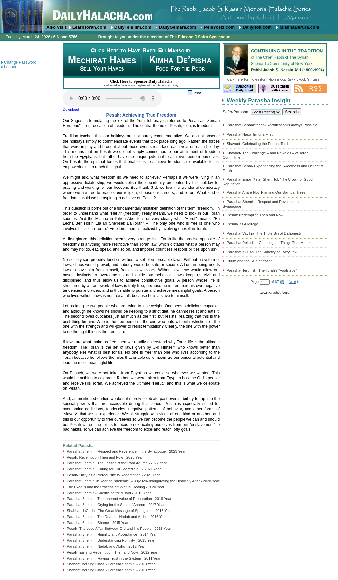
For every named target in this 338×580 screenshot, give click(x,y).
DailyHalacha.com (169, 12)
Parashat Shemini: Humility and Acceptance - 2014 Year (112, 534)
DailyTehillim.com (132, 27)
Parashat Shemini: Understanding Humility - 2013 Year (110, 540)
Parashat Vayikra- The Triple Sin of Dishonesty (264, 233)
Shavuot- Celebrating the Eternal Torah (258, 144)
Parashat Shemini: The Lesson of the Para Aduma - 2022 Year (117, 463)
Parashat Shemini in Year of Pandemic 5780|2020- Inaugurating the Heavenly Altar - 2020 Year (143, 481)
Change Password (20, 62)
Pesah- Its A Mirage (242, 224)
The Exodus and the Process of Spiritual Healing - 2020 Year (115, 487)
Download (71, 109)
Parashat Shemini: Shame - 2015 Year (97, 523)
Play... (112, 98)
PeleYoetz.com (219, 27)
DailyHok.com (257, 27)
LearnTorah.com (89, 27)
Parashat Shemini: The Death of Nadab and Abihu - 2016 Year (117, 517)
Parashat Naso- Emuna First (250, 134)
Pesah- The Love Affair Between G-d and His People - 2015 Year (119, 528)
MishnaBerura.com (299, 27)
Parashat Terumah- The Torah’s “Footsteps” (262, 270)
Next (292, 282)
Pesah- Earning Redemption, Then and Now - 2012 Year (112, 552)
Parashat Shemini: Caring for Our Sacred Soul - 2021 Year (114, 469)
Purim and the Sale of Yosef (249, 261)
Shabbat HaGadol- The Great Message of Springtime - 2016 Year (119, 511)
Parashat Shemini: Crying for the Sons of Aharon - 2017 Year (116, 505)
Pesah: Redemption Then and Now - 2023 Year (105, 457)
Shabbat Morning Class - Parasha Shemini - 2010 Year (111, 564)
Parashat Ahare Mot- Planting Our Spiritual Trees (266, 192)
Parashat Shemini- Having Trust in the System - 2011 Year (113, 558)
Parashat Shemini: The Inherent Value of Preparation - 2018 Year (119, 499)
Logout (10, 67)
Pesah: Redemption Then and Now (255, 215)
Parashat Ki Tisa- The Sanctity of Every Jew (262, 252)
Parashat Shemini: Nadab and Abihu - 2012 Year (106, 546)
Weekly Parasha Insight (258, 100)
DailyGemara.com (177, 27)
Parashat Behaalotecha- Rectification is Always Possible (272, 125)
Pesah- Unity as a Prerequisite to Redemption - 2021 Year (113, 475)
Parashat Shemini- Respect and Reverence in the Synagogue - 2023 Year (126, 451)
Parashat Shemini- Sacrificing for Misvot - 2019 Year (109, 493)
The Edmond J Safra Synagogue (200, 37)
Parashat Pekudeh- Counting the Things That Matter (269, 243)
